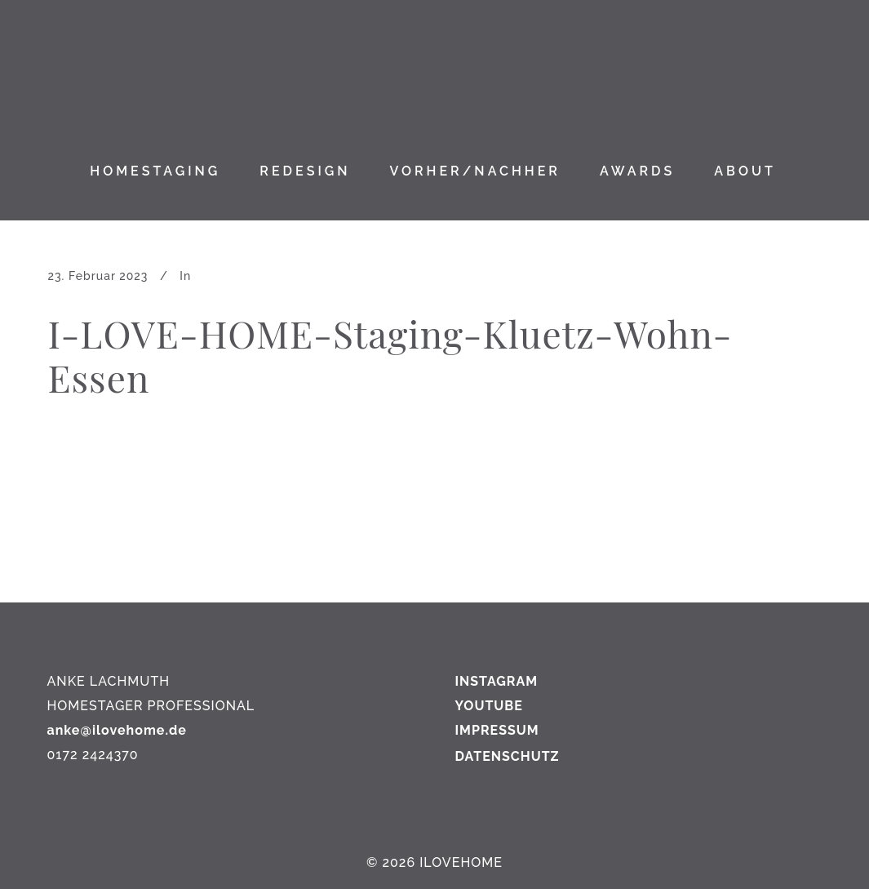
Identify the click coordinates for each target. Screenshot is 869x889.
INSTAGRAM (497, 681)
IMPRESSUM (497, 730)
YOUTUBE (489, 705)
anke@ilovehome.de (117, 730)
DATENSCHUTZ (507, 756)
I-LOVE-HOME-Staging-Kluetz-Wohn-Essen (390, 355)
